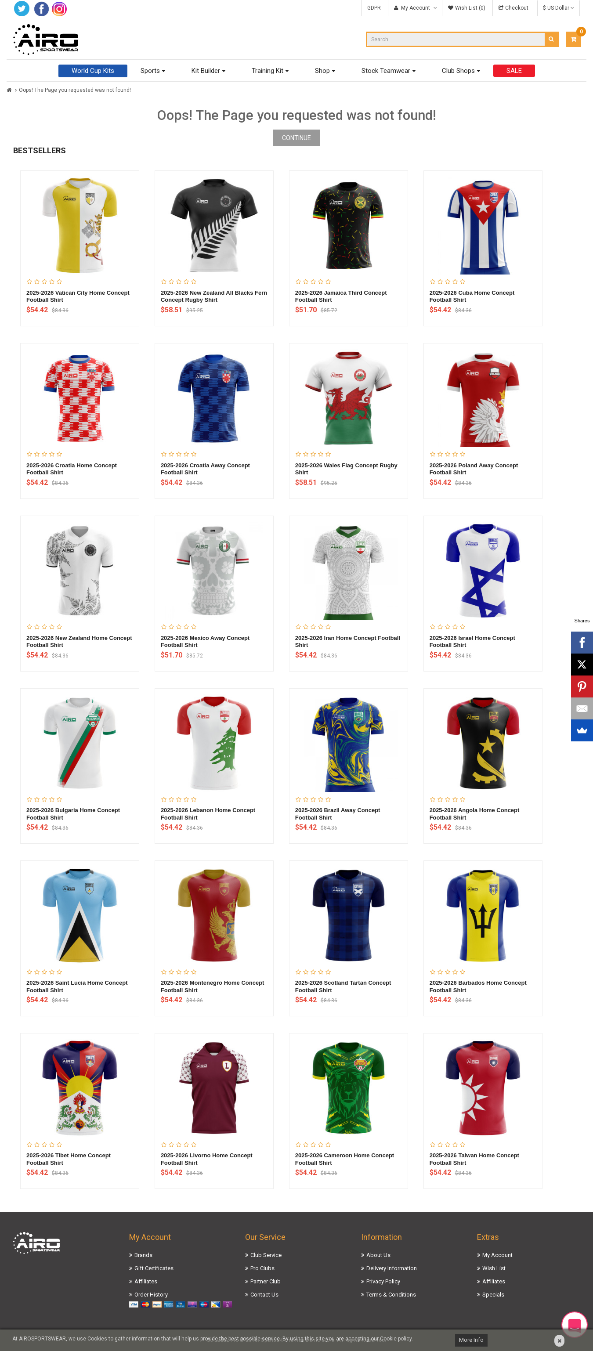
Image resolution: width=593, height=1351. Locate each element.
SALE (514, 71)
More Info (471, 1340)
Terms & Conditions (391, 1294)
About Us (378, 1255)
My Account (497, 1255)
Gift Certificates (154, 1268)
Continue (296, 137)
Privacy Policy (383, 1281)
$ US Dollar (558, 8)
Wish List (494, 1268)
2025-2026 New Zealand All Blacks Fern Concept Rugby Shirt (214, 296)
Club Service (266, 1255)
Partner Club (265, 1281)
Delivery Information (391, 1268)
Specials (493, 1294)
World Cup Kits (93, 71)
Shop (322, 71)
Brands (143, 1255)
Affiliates (145, 1281)
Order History (151, 1294)
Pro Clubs (262, 1268)
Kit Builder (206, 71)
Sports (150, 71)
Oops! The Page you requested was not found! (75, 90)
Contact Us (264, 1294)
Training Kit (267, 71)
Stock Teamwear (386, 71)
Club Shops (458, 71)
